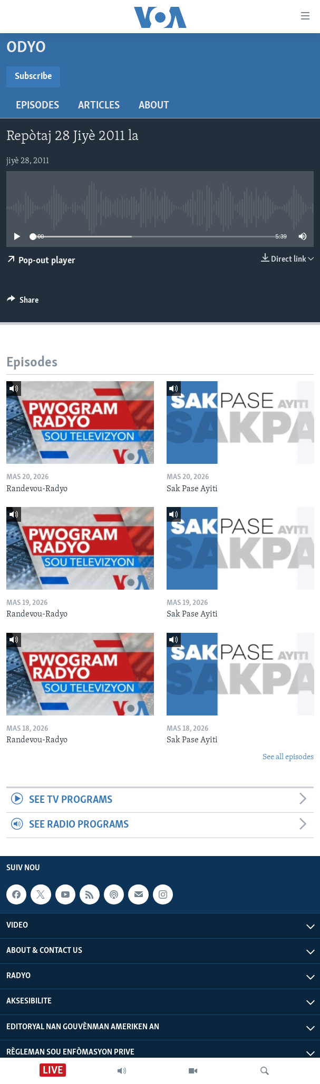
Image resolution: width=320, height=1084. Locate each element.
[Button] (22, 303)
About (154, 106)
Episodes (37, 106)
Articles (99, 106)
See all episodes (288, 757)
